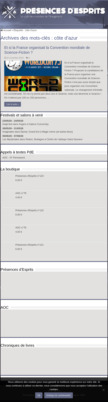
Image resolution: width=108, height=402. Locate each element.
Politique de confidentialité (58, 395)
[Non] (103, 390)
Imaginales (8, 131)
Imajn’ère (7, 124)
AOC (5, 157)
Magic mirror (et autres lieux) (57, 131)
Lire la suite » (12, 104)
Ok (38, 395)
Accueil (6, 30)
